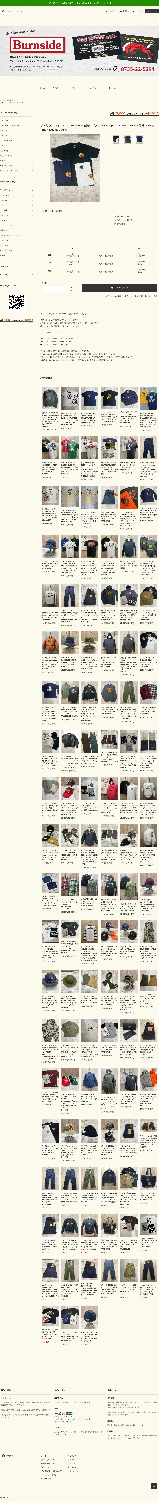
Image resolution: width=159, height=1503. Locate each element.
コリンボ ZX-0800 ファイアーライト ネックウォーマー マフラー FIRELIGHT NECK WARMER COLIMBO (109, 855)
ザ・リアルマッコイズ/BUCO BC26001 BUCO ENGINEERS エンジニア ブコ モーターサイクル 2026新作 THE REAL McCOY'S (69, 567)
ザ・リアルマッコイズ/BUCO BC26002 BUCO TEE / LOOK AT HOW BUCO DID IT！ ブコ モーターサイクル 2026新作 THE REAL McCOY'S (109, 568)
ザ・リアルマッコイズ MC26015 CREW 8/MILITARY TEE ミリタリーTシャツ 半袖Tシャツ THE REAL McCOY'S (89, 418)
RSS (43, 1479)
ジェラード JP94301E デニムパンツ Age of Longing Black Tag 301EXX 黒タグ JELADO (148, 1050)
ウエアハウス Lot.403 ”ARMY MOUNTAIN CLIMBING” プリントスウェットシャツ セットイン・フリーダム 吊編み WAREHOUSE (129, 761)
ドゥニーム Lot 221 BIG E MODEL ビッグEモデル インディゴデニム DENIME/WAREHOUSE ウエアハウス (50, 1244)
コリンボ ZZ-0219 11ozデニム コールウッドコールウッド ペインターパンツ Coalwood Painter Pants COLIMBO (109, 1289)
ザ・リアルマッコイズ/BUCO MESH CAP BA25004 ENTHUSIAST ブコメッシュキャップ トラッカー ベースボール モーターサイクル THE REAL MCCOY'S (70, 1102)
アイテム (151, 11)
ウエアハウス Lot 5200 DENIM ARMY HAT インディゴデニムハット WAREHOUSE (50, 565)
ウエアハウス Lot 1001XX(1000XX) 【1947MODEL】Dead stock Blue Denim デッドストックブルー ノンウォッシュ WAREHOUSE (50, 1290)
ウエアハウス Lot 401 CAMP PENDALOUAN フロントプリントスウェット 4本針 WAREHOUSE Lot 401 (69, 711)
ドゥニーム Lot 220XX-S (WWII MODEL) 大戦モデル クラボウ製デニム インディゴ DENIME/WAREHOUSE (70, 1197)
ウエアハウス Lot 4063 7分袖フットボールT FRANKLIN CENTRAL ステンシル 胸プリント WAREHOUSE (50, 1334)
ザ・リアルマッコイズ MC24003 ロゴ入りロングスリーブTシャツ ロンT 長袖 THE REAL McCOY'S (50, 1150)
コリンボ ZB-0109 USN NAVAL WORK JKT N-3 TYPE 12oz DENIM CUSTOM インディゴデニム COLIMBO (148, 512)
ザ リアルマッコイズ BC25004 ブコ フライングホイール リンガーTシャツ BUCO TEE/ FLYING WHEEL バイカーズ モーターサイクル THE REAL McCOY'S (89, 469)
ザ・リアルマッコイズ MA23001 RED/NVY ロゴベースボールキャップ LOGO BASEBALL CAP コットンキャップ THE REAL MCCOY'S (69, 809)
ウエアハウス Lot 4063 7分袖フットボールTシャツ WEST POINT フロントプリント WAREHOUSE (148, 1242)
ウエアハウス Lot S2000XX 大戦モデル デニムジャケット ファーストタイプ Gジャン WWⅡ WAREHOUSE (89, 1244)
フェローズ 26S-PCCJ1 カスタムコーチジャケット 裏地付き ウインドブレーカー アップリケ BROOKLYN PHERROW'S (129, 1198)
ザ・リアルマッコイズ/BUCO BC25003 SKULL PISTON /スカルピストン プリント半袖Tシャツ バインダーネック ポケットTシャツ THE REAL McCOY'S (148, 420)
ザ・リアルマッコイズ (15, 102)
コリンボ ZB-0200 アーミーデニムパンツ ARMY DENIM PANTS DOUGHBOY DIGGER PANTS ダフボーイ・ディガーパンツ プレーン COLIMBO (148, 469)
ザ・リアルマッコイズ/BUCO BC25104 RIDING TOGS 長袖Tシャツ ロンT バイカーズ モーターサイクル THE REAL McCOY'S (50, 952)
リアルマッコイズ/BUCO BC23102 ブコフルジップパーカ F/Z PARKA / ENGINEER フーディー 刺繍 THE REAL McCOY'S (148, 1100)
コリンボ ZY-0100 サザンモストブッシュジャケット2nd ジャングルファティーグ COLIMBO (89, 902)
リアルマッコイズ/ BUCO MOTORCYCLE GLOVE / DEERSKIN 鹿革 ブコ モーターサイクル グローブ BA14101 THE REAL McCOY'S (148, 1141)
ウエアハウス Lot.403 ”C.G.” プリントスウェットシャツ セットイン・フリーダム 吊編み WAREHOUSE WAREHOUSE (148, 762)
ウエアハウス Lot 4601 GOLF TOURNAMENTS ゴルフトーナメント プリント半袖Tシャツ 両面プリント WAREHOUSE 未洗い (109, 468)
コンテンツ (95, 88)
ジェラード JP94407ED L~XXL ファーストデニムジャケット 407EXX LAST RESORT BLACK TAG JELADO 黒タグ (109, 1197)
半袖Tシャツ (12, 100)
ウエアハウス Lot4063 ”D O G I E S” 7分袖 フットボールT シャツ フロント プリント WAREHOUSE (128, 1244)
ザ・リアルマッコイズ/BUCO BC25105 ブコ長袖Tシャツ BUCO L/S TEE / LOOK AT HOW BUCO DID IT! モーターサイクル (129, 809)
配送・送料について (49, 1464)
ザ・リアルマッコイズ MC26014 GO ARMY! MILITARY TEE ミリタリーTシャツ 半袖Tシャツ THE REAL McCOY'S (109, 417)
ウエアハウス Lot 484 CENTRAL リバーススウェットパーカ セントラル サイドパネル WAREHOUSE (109, 615)
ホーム (42, 88)
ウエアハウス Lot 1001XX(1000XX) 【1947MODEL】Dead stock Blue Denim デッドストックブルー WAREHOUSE (50, 1198)
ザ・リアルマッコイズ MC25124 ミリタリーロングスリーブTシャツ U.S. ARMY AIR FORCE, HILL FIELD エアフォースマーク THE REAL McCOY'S (50, 713)
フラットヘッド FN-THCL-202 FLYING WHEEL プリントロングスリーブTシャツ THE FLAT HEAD (148, 662)
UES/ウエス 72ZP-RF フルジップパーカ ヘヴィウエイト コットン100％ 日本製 (129, 565)
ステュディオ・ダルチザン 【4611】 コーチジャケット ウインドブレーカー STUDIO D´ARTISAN (128, 1099)
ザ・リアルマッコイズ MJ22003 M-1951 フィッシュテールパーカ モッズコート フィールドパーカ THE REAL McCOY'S (109, 1103)
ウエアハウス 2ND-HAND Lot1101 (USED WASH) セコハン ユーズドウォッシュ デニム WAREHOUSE (109, 516)
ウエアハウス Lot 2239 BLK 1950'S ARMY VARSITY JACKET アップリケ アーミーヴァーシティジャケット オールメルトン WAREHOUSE (89, 713)
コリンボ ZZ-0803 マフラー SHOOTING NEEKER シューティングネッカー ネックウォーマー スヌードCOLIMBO (50, 901)
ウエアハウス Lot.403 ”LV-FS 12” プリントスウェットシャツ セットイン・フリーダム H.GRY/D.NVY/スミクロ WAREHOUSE (70, 947)
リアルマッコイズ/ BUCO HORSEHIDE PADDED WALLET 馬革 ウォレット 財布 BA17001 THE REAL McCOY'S (129, 1050)
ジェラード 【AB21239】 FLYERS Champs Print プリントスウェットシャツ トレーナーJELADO (50, 615)
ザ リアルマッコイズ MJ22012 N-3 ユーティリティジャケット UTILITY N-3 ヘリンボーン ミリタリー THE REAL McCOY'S (69, 1051)
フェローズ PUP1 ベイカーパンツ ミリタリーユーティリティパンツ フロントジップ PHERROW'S (148, 999)
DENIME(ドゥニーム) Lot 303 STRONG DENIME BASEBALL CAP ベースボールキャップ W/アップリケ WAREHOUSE (148, 905)
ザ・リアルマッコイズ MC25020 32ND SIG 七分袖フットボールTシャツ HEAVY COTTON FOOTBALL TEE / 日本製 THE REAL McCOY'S (89, 1051)
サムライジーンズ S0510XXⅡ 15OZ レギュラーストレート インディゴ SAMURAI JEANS (128, 1149)
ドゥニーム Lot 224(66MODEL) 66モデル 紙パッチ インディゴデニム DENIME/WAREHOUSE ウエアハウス (70, 616)
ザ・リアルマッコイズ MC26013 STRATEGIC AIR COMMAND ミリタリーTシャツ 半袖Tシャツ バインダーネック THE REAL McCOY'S (69, 516)
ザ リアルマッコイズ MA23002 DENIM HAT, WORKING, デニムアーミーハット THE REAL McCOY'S (69, 662)
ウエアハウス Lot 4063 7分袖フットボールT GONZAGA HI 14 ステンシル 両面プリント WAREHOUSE (50, 1097)
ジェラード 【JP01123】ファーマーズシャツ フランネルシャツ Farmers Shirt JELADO (69, 904)
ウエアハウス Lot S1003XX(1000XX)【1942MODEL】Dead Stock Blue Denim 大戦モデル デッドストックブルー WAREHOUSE (89, 1289)
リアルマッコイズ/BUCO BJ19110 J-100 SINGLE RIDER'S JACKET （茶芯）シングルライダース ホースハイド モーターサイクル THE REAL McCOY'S (50, 419)
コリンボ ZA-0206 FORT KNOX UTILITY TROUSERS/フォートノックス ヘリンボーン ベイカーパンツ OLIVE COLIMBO (69, 1290)
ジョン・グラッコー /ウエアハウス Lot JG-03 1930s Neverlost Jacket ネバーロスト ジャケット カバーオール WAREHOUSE (128, 417)
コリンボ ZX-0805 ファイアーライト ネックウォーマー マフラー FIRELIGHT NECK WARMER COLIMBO (109, 757)
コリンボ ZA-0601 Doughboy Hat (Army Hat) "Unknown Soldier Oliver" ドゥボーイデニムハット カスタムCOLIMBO (50, 1001)
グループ (77, 88)
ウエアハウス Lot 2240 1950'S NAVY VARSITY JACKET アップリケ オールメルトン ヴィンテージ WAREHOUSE (69, 1244)
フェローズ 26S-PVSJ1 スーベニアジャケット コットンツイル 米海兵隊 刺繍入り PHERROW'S (148, 615)
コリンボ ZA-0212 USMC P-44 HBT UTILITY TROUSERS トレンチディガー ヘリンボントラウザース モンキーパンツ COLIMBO (128, 712)
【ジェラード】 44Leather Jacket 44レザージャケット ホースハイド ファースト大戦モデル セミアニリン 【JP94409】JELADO (70, 762)
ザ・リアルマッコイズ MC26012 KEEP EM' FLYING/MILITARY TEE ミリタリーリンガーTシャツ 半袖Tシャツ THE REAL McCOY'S (69, 419)
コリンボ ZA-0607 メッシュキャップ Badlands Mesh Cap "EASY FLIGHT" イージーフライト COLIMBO (109, 951)
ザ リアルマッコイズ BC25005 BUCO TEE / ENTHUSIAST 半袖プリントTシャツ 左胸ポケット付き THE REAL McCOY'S (50, 468)
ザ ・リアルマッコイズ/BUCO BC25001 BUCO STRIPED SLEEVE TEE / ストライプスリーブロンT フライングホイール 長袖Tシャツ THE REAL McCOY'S (89, 953)
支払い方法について (49, 1460)
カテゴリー (58, 88)
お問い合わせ (114, 88)
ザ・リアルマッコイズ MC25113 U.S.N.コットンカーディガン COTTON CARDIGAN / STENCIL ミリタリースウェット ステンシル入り (148, 856)
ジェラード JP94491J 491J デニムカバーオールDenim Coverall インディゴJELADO (89, 1098)
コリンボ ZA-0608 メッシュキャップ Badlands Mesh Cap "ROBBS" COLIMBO (128, 950)
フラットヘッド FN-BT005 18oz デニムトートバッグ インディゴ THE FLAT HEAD (148, 1196)
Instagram (7, 1456)
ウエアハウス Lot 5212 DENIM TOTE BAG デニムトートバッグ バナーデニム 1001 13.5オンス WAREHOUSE (109, 1244)
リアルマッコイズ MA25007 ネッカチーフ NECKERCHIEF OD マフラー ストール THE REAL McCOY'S (109, 1000)
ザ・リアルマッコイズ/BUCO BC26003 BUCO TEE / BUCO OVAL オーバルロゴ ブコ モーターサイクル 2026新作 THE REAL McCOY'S (89, 568)
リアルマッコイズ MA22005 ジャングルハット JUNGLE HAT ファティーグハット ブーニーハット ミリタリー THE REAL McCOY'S (89, 663)
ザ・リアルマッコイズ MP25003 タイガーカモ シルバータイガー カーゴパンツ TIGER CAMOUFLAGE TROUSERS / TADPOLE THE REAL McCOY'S (50, 1052)
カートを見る (73, 1467)
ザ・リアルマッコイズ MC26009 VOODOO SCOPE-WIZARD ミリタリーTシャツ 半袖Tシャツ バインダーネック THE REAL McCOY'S (89, 517)
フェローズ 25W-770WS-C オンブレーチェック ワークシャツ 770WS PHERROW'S (148, 710)
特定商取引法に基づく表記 (147, 296)
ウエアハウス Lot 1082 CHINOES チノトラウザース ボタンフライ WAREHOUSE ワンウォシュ (128, 1289)
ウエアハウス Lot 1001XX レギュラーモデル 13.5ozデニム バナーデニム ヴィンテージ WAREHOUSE (148, 1289)
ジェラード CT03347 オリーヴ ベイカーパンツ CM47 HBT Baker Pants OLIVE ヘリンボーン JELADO (89, 1197)
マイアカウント (74, 1456)
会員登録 (126, 11)
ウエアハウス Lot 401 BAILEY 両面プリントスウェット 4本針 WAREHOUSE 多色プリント (50, 808)
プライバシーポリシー (49, 1475)
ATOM (48, 1479)
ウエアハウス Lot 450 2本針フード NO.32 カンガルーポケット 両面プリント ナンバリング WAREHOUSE (128, 615)
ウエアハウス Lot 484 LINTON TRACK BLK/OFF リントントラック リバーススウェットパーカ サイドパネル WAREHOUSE (109, 905)
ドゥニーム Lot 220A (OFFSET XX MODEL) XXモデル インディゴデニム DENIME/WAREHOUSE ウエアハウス (89, 616)
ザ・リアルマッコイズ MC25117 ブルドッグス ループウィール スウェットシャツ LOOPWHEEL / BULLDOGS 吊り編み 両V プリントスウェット (148, 809)
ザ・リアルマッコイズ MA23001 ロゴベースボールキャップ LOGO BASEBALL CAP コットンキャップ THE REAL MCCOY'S (69, 1151)
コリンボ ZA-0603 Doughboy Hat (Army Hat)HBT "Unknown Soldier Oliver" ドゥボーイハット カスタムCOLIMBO (69, 1001)
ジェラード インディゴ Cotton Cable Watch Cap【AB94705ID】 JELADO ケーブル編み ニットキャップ (89, 1336)
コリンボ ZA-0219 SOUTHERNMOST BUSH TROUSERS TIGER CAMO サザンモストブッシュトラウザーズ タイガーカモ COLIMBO (148, 952)
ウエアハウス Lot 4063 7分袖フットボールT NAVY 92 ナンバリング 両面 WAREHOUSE (89, 807)
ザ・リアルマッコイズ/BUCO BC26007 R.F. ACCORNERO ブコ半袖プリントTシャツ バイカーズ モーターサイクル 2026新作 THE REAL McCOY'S (128, 518)
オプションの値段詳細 (114, 296)
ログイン (139, 11)
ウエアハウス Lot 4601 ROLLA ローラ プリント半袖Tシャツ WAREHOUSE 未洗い (128, 466)
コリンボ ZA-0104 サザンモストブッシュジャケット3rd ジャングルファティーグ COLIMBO (128, 907)
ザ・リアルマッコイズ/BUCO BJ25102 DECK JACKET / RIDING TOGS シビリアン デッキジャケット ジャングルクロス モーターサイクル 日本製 (89, 857)
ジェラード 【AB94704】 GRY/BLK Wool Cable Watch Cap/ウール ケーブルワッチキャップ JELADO (129, 855)
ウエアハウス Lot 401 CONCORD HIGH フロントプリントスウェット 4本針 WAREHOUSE (109, 710)
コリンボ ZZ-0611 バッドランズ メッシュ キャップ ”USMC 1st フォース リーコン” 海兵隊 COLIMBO (109, 1150)
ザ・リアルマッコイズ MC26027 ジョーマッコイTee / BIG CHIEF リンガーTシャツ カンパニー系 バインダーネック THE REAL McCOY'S (50, 514)
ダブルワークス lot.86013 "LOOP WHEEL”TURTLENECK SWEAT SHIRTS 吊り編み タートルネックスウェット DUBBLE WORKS (128, 664)
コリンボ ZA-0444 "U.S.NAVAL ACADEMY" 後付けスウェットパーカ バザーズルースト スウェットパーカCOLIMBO (50, 761)
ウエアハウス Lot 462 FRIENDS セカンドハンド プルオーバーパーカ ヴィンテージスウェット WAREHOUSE (109, 808)
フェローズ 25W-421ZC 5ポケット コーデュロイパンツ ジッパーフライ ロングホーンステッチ (89, 760)
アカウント (112, 11)
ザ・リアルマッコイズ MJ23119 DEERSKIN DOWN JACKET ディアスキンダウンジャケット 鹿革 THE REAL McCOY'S (50, 663)
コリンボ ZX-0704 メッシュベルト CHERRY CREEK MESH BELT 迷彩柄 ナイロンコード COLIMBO (69, 855)
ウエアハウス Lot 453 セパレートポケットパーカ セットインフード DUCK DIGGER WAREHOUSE (109, 662)
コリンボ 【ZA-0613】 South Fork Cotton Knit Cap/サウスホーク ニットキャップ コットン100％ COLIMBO (50, 855)
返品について (130, 296)
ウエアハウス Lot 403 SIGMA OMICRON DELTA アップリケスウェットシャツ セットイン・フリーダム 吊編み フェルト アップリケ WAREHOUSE (148, 568)
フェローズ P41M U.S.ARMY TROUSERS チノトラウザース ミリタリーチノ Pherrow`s (89, 999)
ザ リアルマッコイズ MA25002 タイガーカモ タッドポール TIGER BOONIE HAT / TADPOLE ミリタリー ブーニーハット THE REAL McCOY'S (129, 1002)
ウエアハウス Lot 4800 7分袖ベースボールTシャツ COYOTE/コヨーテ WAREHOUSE (109, 1049)
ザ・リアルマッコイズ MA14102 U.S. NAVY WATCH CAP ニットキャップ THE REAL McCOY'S (89, 1150)
